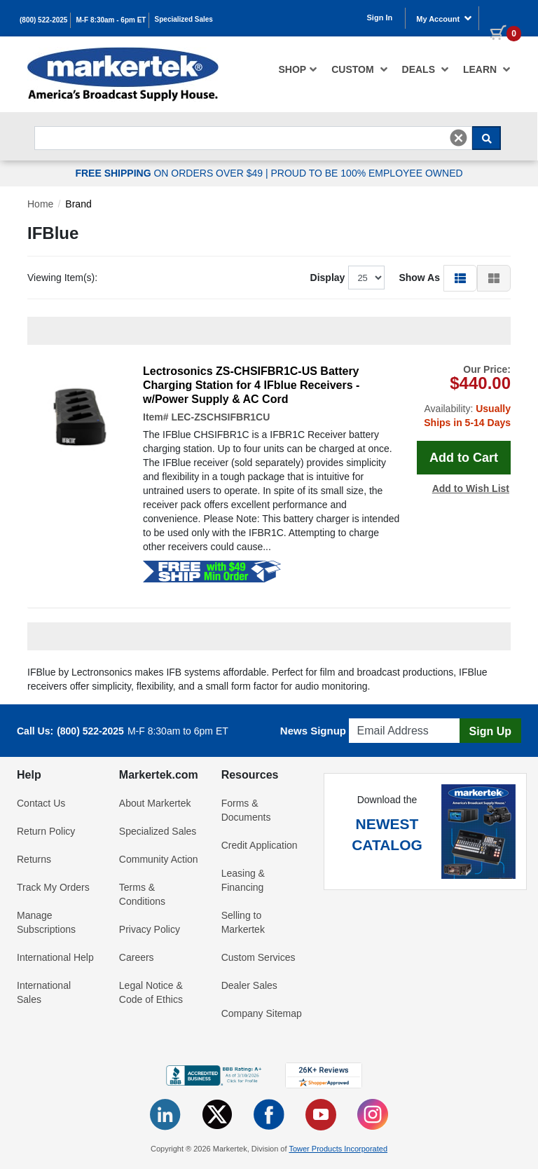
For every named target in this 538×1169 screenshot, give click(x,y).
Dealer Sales (249, 985)
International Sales (44, 992)
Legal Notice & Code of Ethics (151, 992)
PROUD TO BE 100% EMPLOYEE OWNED (366, 173)
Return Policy (46, 831)
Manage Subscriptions (46, 922)
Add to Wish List (470, 488)
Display (327, 277)
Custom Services (258, 957)
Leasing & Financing (243, 880)
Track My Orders (53, 887)
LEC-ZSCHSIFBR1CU (220, 417)
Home (40, 204)
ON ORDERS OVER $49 (170, 173)
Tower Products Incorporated (338, 1148)
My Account (444, 18)
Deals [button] (425, 69)
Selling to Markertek (243, 922)
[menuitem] (298, 69)
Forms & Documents (246, 810)
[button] (460, 277)
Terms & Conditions (142, 894)
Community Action (158, 859)
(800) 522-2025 (43, 20)
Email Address (382, 714)
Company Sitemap (261, 1013)
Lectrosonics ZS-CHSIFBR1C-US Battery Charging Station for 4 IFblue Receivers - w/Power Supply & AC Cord (251, 385)
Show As (419, 277)
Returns (34, 859)
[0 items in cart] (500, 17)
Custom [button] (359, 69)
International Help (55, 957)
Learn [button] (487, 69)
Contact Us (41, 803)
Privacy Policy (149, 929)
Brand (78, 204)
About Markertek (155, 803)
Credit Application (259, 845)
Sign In (380, 17)
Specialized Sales (184, 19)
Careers (136, 957)
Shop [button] (298, 69)
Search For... (59, 122)
